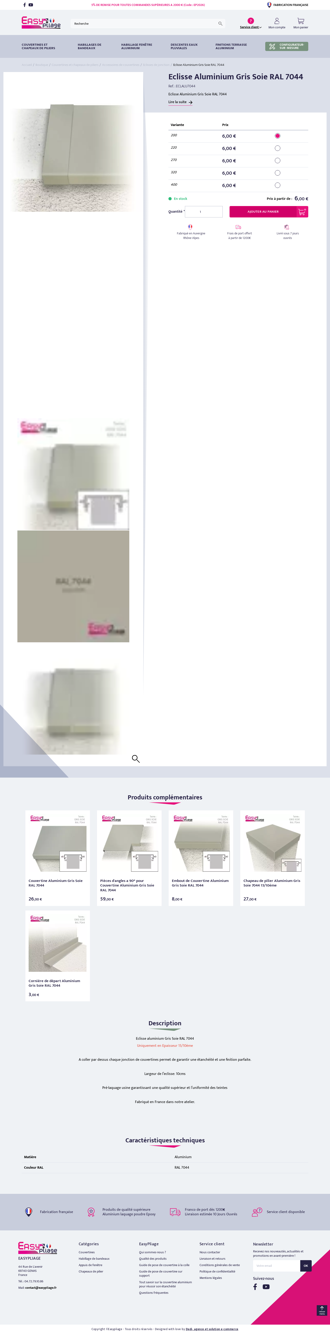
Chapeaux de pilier (91, 1271)
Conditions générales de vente (220, 1265)
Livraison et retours (212, 1258)
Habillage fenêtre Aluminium (136, 46)
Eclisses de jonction (156, 65)
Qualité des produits (153, 1258)
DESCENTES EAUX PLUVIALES (184, 46)
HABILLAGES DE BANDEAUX (89, 46)
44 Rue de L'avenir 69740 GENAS (30, 1268)
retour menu (322, 1313)
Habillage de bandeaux (94, 1258)
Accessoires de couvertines (120, 65)
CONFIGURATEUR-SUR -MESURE (286, 46)
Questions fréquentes (153, 1292)
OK (306, 1266)
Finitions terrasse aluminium (231, 46)
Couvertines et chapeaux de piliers (38, 46)
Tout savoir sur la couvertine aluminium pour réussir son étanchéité (165, 1284)
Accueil (27, 65)
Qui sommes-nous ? (152, 1252)
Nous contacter (210, 1252)
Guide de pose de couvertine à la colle (164, 1265)
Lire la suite (177, 102)
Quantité (175, 211)
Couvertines (87, 1252)
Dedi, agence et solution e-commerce (212, 1329)
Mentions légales (211, 1277)
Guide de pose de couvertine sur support (160, 1273)
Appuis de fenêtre (90, 1265)
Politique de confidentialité (217, 1271)
